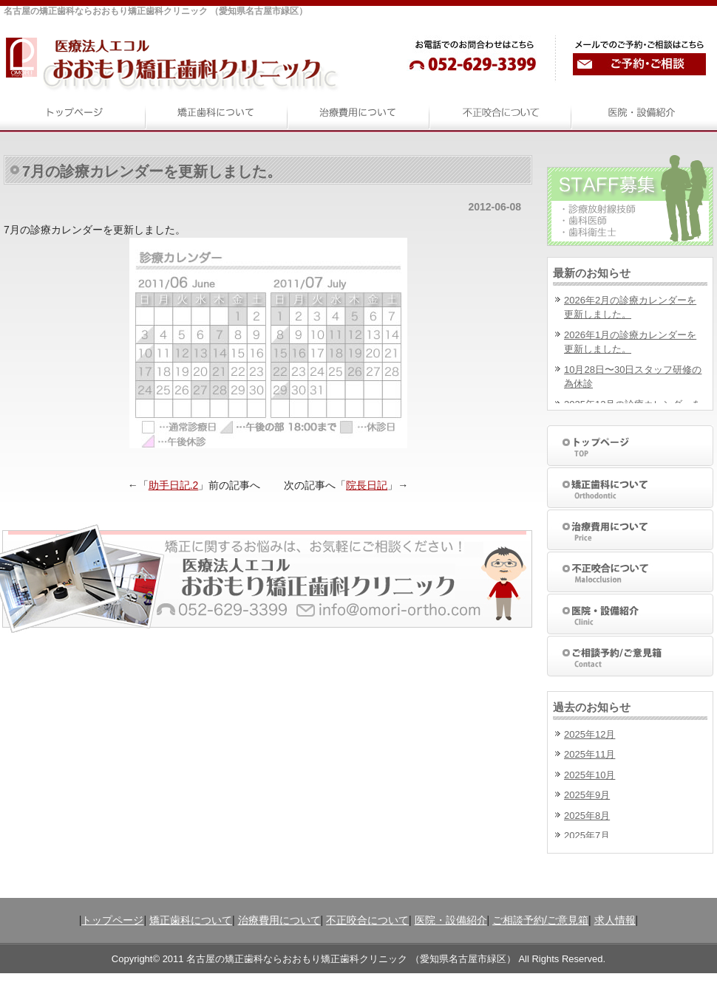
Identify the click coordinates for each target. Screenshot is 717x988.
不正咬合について (367, 920)
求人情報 (615, 920)
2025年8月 (587, 815)
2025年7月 (587, 835)
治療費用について (279, 920)
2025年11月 (589, 754)
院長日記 (366, 485)
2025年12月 (589, 734)
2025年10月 (589, 775)
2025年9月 (587, 794)
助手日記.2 (174, 485)
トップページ (112, 920)
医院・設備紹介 (451, 920)
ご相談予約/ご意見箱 (540, 920)
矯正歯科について (190, 920)
